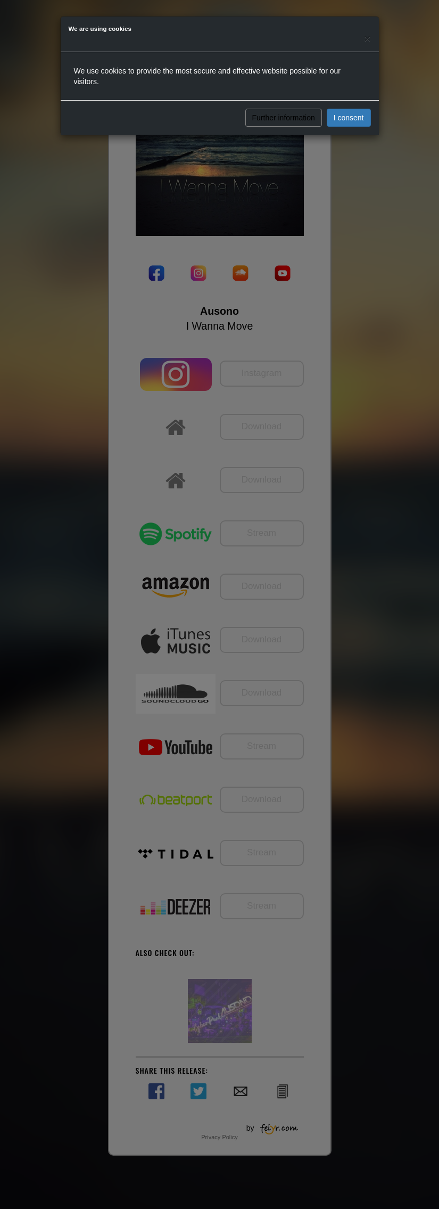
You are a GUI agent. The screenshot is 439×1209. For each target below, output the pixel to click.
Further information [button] (283, 117)
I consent (349, 117)
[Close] (367, 38)
